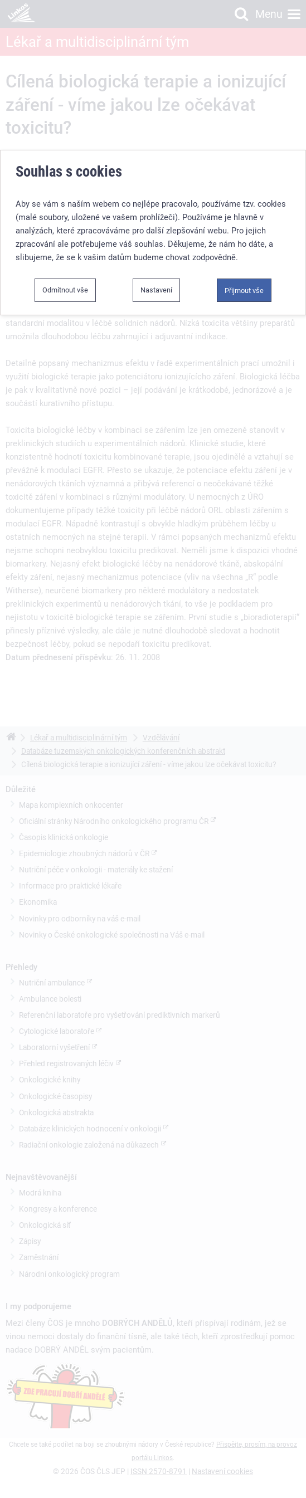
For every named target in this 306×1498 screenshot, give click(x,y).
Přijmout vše (244, 290)
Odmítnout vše (65, 290)
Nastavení (156, 290)
